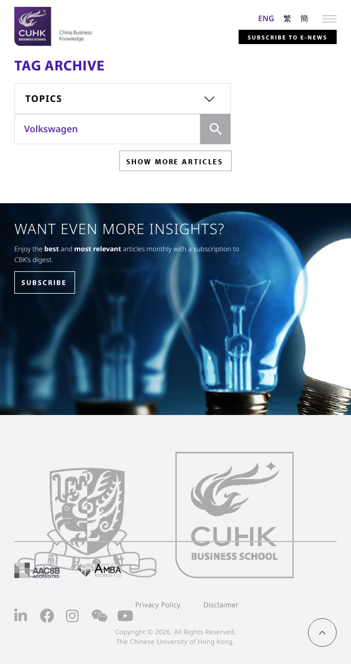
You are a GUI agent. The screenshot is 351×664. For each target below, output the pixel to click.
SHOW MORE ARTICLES (174, 161)
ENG (266, 18)
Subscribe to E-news (287, 37)
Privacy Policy (158, 605)
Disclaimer (221, 605)
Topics (44, 98)
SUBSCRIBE (44, 282)
